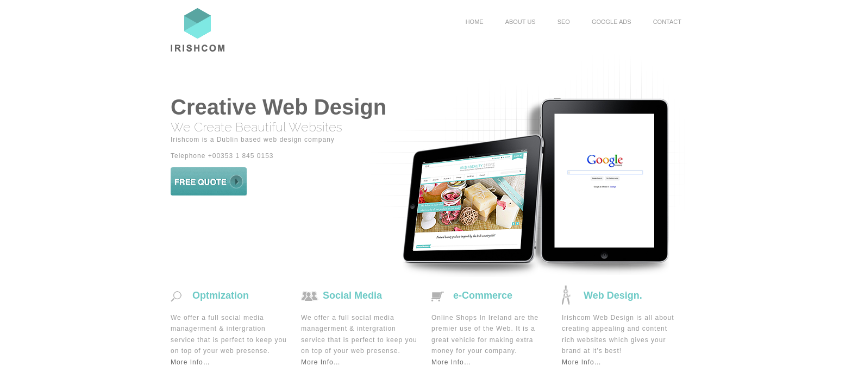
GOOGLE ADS (611, 21)
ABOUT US (520, 21)
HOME (475, 21)
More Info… (190, 362)
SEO (563, 21)
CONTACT (667, 21)
